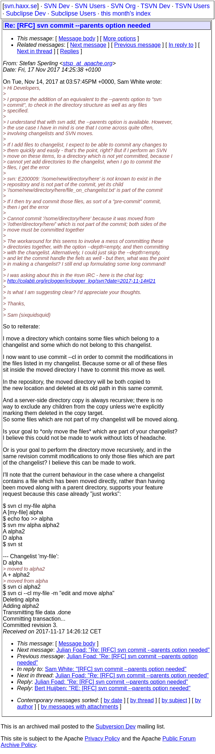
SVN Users (90, 6)
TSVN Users (192, 6)
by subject (174, 700)
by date (113, 700)
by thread (142, 700)
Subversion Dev (116, 726)
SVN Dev (56, 6)
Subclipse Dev (26, 13)
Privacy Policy (102, 739)
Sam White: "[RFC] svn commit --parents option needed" (115, 669)
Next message (88, 45)
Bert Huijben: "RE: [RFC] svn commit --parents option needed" (113, 688)
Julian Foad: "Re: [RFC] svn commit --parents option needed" (133, 650)
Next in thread (34, 51)
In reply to (181, 45)
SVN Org (123, 6)
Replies (69, 51)
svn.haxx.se (20, 6)
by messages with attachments (79, 707)
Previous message (137, 45)
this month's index (126, 13)
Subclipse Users (73, 13)
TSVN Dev (155, 6)
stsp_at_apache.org (87, 63)
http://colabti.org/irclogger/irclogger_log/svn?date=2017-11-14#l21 (81, 281)
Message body (76, 38)
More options (119, 38)
